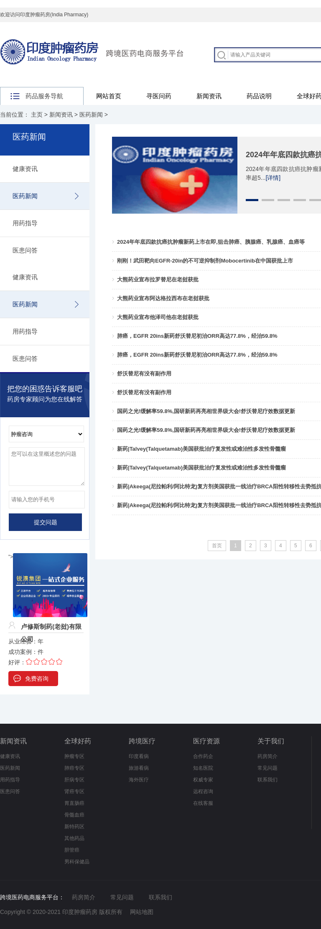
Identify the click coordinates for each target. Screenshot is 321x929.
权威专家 (203, 780)
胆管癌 (71, 850)
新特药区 (74, 826)
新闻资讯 (209, 96)
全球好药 (77, 741)
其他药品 (74, 838)
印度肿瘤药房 (79, 912)
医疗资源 (206, 741)
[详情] (272, 177)
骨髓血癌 (74, 815)
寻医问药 (158, 96)
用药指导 (25, 223)
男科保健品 (76, 862)
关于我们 (270, 741)
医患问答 (25, 250)
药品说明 (259, 96)
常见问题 (267, 768)
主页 (37, 114)
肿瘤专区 (74, 756)
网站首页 (108, 96)
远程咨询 (203, 791)
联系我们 (267, 780)
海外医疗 (139, 780)
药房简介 (267, 756)
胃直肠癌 (74, 803)
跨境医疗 (142, 741)
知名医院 (203, 768)
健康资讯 (25, 168)
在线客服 (203, 803)
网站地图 (141, 912)
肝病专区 (74, 780)
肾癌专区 (74, 791)
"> (47, 557)
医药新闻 (91, 114)
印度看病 (139, 756)
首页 (217, 546)
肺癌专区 (74, 768)
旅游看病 (139, 768)
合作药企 (203, 756)
